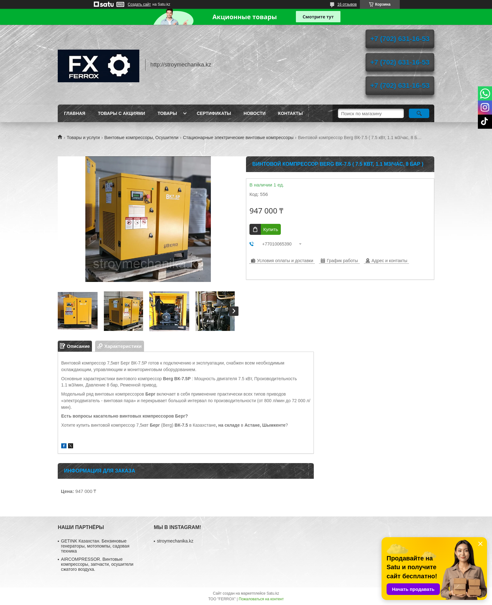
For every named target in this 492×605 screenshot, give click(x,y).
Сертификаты (214, 113)
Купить (270, 229)
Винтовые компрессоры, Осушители (141, 137)
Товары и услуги (83, 137)
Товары (167, 113)
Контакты (290, 113)
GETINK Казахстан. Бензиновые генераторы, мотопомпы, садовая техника (95, 546)
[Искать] (419, 113)
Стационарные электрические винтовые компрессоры (238, 137)
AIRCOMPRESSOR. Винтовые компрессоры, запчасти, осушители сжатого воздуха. (97, 564)
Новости (254, 113)
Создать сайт (139, 4)
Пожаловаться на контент (261, 599)
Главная (74, 113)
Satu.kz (272, 593)
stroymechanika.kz (175, 540)
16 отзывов (347, 4)
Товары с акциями (121, 113)
